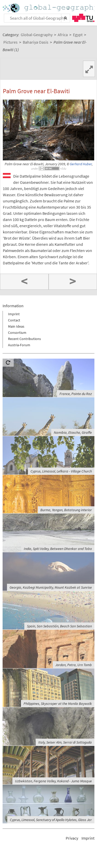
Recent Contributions (24, 338)
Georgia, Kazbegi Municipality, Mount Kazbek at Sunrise (51, 587)
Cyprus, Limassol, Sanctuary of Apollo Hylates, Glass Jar (51, 819)
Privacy (72, 838)
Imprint (14, 314)
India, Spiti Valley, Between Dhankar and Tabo (58, 548)
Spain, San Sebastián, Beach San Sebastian (59, 626)
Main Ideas (16, 326)
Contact (14, 320)
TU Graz (83, 18)
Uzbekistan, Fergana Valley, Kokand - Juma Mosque (53, 781)
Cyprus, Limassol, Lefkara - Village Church (61, 471)
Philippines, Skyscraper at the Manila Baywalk (58, 703)
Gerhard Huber (81, 164)
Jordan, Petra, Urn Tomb (73, 664)
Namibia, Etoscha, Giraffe (73, 432)
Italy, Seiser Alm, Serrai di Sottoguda (65, 742)
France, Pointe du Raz (75, 393)
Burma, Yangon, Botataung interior (66, 510)
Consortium (17, 332)
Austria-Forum (19, 345)
